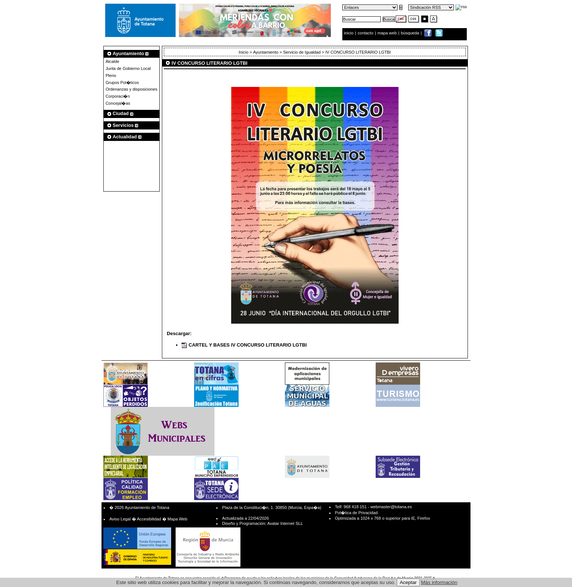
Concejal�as (118, 103)
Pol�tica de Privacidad (356, 512)
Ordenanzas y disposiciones (131, 89)
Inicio (243, 52)
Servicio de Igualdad (301, 52)
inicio (349, 33)
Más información (439, 582)
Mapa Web (177, 519)
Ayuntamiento (265, 52)
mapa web (388, 33)
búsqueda (410, 33)
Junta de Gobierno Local (128, 68)
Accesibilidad (149, 519)
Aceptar (408, 582)
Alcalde (112, 61)
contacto (365, 33)
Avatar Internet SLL (285, 523)
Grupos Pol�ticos (122, 82)
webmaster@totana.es (391, 507)
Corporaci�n (118, 96)
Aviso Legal (120, 519)
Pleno (111, 75)
